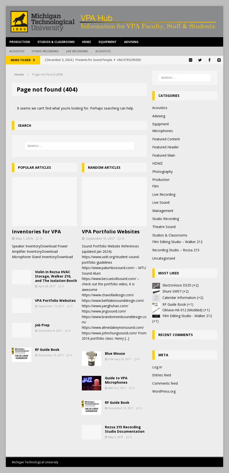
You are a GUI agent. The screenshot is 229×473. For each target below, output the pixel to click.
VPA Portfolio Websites (55, 300)
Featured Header (165, 147)
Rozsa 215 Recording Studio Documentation (124, 429)
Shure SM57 (171, 291)
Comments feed (165, 383)
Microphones (162, 130)
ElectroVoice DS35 (176, 285)
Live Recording (77, 51)
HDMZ (86, 42)
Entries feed (161, 375)
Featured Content (166, 139)
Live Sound (161, 202)
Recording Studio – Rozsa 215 (175, 250)
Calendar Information (179, 297)
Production (19, 42)
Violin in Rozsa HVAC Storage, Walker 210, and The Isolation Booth (56, 276)
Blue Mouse (115, 353)
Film (155, 186)
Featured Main (163, 155)
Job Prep (42, 325)
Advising (131, 42)
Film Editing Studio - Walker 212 (187, 315)
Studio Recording (45, 51)
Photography (162, 171)
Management (162, 210)
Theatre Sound (164, 226)
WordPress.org (164, 391)
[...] (127, 338)
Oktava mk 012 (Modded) (182, 310)
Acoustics (17, 51)
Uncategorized (163, 258)
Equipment (108, 42)
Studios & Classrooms (56, 42)
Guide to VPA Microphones (116, 380)
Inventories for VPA (36, 231)
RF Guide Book (47, 349)
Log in (157, 367)
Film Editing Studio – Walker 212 (177, 241)
